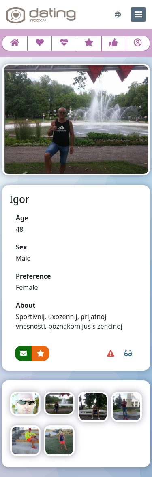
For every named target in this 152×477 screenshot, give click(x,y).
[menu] (138, 14)
